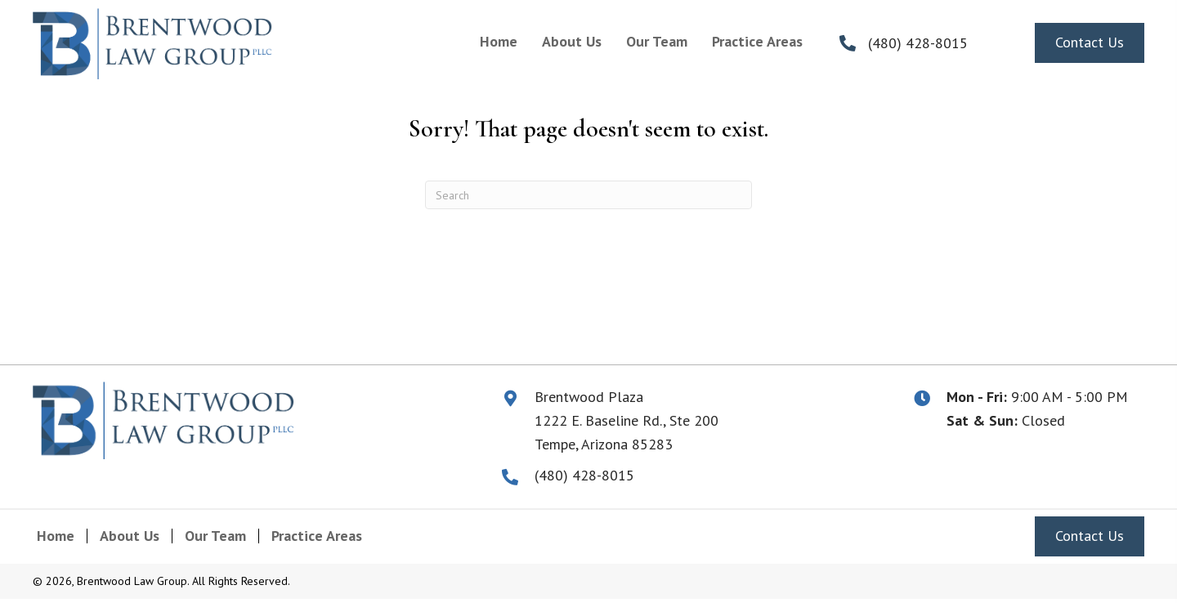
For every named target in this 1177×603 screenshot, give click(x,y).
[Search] (588, 195)
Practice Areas (316, 536)
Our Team (215, 536)
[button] (1089, 43)
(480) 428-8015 (918, 43)
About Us (129, 536)
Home (55, 536)
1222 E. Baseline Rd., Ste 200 (626, 420)
